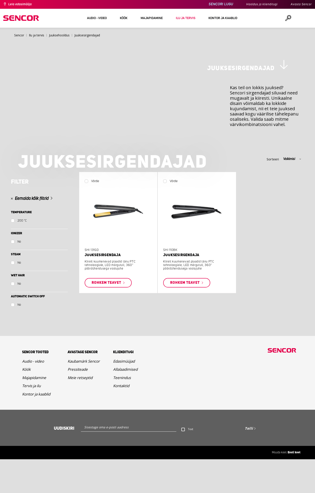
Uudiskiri (64, 462)
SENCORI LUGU (221, 4)
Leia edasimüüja (20, 4)
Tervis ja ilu (31, 419)
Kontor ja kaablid (36, 427)
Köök (26, 403)
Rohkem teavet (107, 313)
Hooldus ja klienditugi (262, 4)
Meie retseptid (80, 411)
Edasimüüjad (124, 394)
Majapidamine (34, 411)
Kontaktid (121, 419)
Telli (249, 462)
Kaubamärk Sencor (84, 394)
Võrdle (95, 211)
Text (190, 463)
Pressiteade (78, 403)
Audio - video (33, 394)
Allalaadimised (125, 403)
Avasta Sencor (301, 4)
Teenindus (122, 411)
